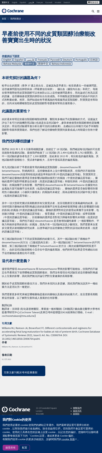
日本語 (94, 59)
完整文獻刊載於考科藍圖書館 (20, 372)
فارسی (31, 2)
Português (81, 59)
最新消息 (77, 411)
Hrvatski (58, 2)
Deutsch (67, 2)
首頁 (4, 18)
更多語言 (93, 2)
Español (23, 2)
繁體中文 (5, 2)
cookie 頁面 (68, 439)
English (14, 2)
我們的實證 (15, 18)
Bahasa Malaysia (12, 63)
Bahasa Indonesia (61, 63)
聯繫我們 (77, 408)
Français (40, 2)
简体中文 (43, 63)
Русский (48, 2)
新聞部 (76, 413)
